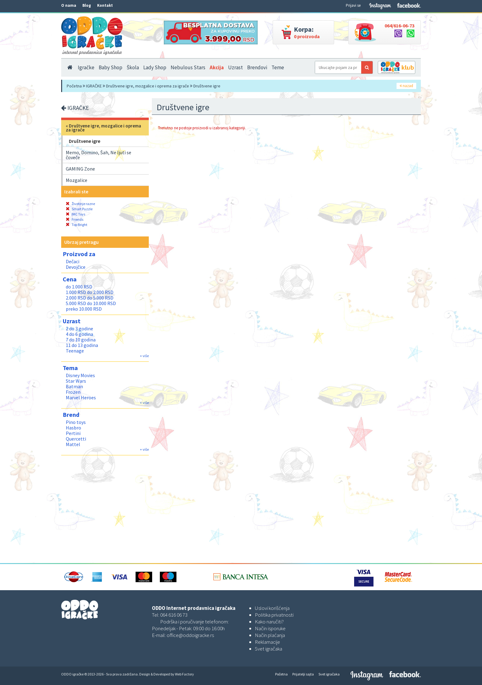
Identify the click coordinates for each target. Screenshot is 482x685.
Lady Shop (154, 67)
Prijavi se (353, 5)
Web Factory (184, 674)
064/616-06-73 (399, 25)
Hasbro (73, 427)
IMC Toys (75, 214)
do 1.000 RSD (79, 286)
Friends (74, 219)
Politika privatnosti (274, 614)
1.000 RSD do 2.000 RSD (89, 292)
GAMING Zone (80, 169)
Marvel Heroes (81, 397)
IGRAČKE (94, 86)
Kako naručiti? (269, 621)
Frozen (73, 392)
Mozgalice (76, 180)
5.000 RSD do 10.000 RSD (91, 303)
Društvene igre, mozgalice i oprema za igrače (147, 86)
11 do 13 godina (82, 345)
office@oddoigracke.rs (190, 635)
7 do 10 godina (81, 339)
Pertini (73, 433)
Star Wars (76, 381)
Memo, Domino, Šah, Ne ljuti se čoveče (98, 154)
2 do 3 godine (79, 328)
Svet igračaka (268, 648)
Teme (277, 67)
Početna (74, 86)
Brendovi (257, 67)
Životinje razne (80, 203)
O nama (68, 5)
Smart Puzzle (79, 209)
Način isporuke (270, 628)
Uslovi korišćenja (272, 608)
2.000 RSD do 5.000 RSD (89, 297)
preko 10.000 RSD (84, 309)
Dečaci (72, 261)
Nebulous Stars (188, 67)
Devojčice (75, 267)
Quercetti (76, 438)
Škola (133, 67)
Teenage (75, 350)
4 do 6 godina (79, 334)
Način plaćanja (270, 635)
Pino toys (76, 422)
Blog (86, 5)
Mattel (73, 444)
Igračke (86, 67)
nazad (406, 85)
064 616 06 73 (174, 614)
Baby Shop (110, 67)
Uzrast (235, 67)
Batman (74, 386)
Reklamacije (267, 642)
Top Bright (76, 224)
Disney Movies (80, 375)
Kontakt (105, 5)
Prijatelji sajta (303, 674)
